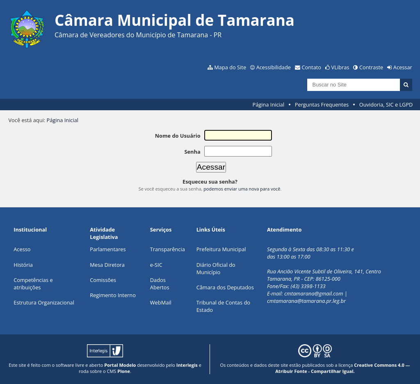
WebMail (160, 302)
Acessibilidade (273, 67)
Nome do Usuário (178, 135)
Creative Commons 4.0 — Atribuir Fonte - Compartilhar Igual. (342, 368)
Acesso (22, 249)
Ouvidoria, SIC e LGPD (386, 104)
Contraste (371, 67)
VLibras (340, 67)
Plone (123, 371)
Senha (192, 151)
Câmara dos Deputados (225, 287)
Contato (312, 67)
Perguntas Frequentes (322, 104)
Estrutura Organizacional (44, 302)
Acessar (402, 67)
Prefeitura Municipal (221, 249)
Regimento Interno (113, 295)
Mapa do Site (230, 67)
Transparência (167, 249)
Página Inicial (269, 104)
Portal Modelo (120, 365)
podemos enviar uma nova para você (241, 189)
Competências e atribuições (33, 283)
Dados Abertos (159, 283)
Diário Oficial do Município (215, 268)
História (23, 264)
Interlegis (187, 365)
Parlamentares (108, 249)
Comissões (103, 280)
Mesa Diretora (107, 264)
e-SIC (156, 264)
